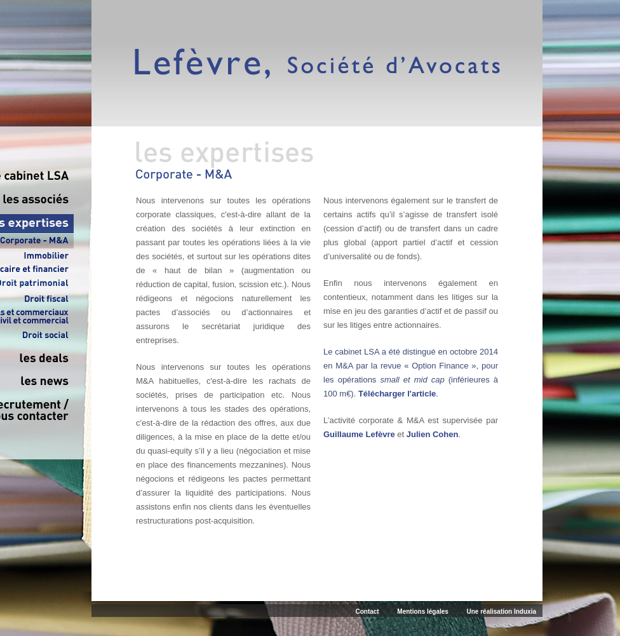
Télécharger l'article (397, 393)
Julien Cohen (433, 434)
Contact (367, 611)
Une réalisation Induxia (501, 611)
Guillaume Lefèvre (359, 434)
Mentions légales (422, 611)
